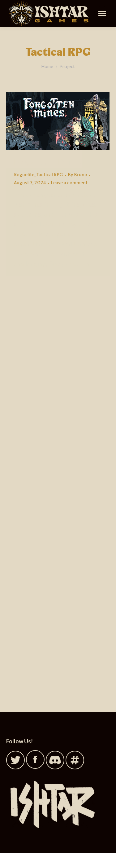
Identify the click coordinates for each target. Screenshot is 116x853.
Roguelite (24, 175)
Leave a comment (69, 183)
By (77, 175)
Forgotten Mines (49, 162)
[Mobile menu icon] (102, 13)
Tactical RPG (50, 175)
